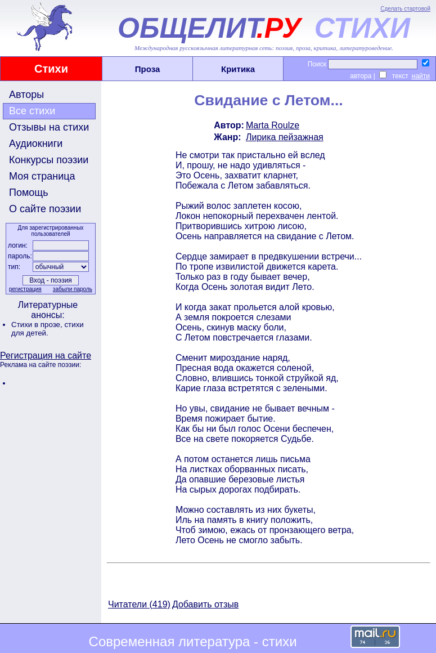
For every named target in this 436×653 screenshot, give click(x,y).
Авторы (26, 94)
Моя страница (42, 176)
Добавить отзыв (205, 604)
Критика (238, 69)
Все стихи (32, 111)
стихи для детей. (47, 328)
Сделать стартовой (405, 9)
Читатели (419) (139, 604)
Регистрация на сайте (45, 355)
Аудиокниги (35, 143)
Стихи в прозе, (37, 324)
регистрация (25, 289)
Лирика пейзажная (284, 137)
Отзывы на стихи (49, 127)
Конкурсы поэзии (48, 160)
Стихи (51, 68)
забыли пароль (72, 289)
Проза (147, 69)
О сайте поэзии (45, 208)
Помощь (28, 192)
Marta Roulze (272, 125)
